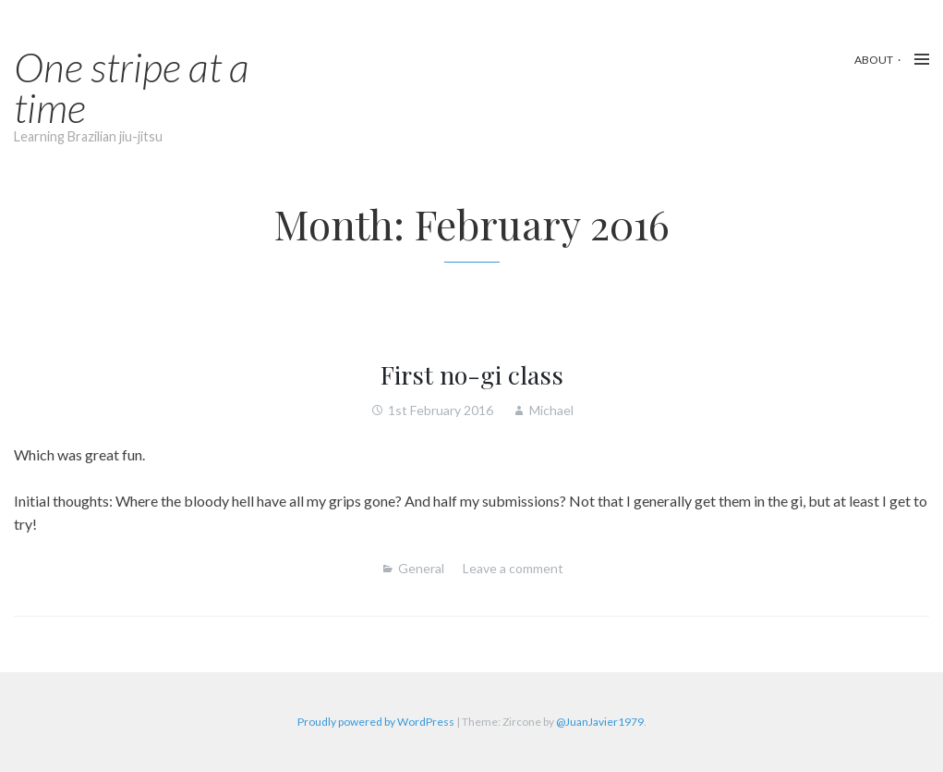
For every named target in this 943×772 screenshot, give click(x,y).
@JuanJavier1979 (600, 722)
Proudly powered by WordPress (375, 722)
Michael (551, 410)
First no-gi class (472, 374)
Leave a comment (513, 568)
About (873, 60)
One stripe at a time (131, 87)
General (421, 568)
